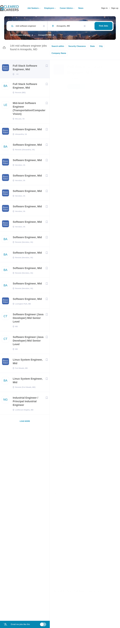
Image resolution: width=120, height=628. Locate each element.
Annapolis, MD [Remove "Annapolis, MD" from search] (45, 35)
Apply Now (76, 87)
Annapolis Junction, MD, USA (66, 98)
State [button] (92, 46)
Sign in (104, 8)
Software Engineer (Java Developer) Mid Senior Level (28, 319)
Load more (25, 422)
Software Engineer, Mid (27, 130)
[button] (114, 87)
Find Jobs (103, 26)
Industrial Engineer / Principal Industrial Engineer (25, 402)
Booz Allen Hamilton (79, 78)
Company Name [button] (59, 53)
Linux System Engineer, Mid (28, 362)
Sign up (114, 8)
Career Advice (66, 8)
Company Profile (61, 617)
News (80, 8)
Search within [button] (58, 46)
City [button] (101, 46)
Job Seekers (33, 8)
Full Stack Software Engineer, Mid (25, 67)
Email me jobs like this (20, 624)
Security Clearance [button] (77, 46)
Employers (49, 8)
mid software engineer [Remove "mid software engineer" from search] (20, 35)
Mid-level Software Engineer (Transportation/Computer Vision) (29, 109)
